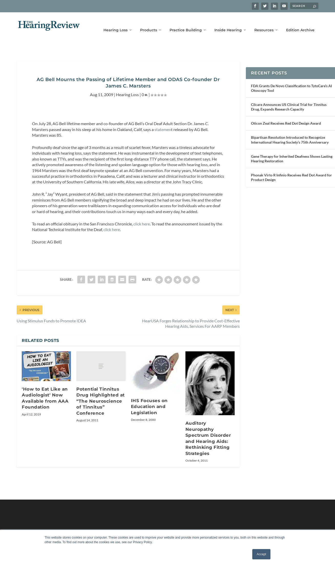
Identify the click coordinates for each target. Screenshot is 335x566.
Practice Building (186, 22)
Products (148, 22)
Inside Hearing (228, 22)
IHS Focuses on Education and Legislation (149, 399)
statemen (162, 121)
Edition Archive (300, 22)
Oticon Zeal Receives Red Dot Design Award (286, 115)
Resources (264, 22)
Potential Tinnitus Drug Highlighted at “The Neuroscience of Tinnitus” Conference (100, 393)
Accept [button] (261, 554)
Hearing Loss (115, 22)
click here (141, 216)
